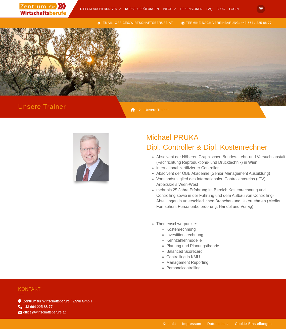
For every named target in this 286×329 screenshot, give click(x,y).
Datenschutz (218, 324)
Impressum (191, 324)
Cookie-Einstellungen (253, 324)
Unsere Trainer (157, 110)
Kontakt (169, 324)
